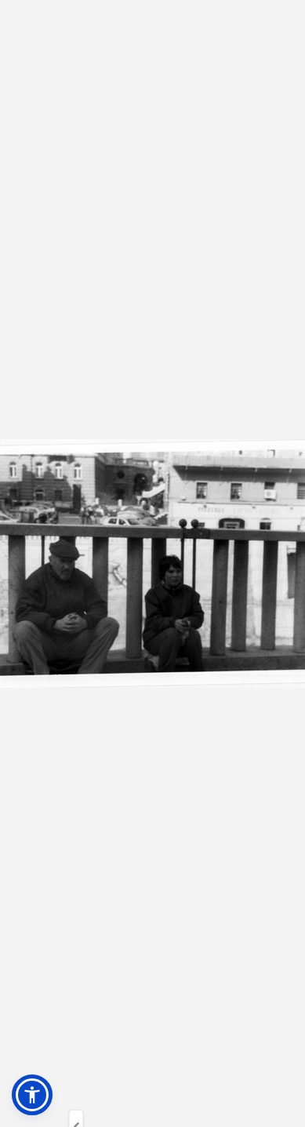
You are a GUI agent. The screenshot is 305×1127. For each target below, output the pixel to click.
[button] (32, 1094)
